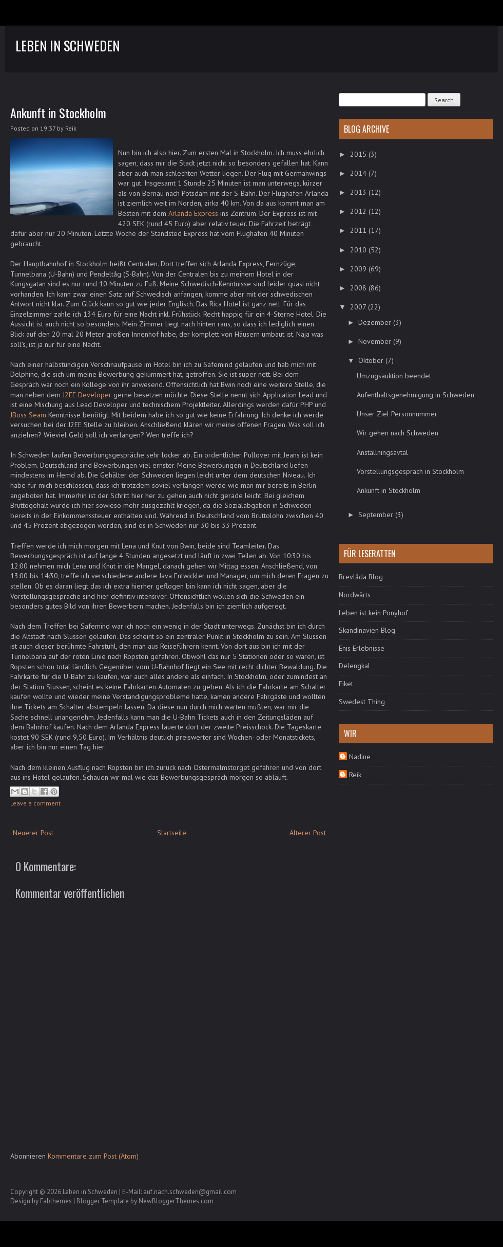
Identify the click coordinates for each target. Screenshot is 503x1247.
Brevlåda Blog (361, 576)
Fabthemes (56, 1201)
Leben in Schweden (67, 45)
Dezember (375, 322)
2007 (359, 306)
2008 (359, 287)
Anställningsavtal (382, 452)
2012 (359, 211)
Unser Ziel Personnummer (397, 413)
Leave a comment (35, 803)
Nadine (360, 756)
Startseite (171, 832)
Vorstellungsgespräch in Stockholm (410, 471)
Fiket (346, 683)
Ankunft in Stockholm (58, 112)
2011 (359, 230)
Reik (355, 774)
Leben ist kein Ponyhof (373, 612)
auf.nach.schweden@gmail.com (190, 1191)
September (376, 514)
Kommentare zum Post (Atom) (93, 1156)
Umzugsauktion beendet (394, 375)
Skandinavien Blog (367, 630)
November (375, 341)
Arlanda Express (193, 213)
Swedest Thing (362, 701)
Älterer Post (307, 832)
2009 (359, 268)
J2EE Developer (87, 394)
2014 (359, 173)
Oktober (371, 360)
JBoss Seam (28, 414)
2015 (359, 154)
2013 (359, 192)
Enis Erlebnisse (361, 648)
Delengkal (354, 665)
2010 (359, 249)
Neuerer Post (33, 832)
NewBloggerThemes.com (176, 1201)
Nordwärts (355, 594)
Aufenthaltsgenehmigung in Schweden (415, 394)
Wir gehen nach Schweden (397, 432)
